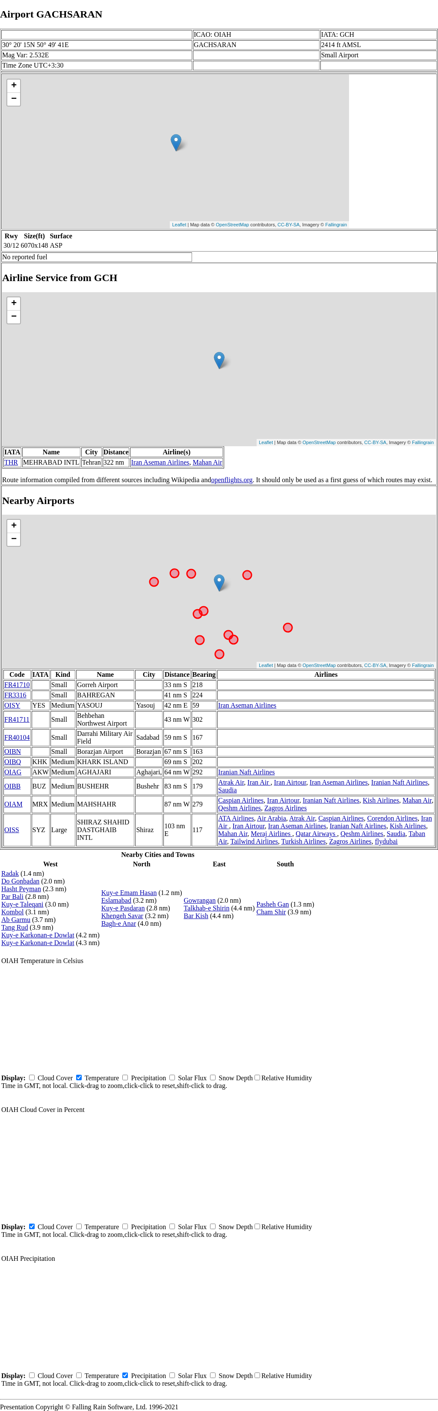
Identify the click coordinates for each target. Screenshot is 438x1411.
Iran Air (258, 782)
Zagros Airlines (285, 808)
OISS (11, 829)
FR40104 (17, 737)
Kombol (12, 912)
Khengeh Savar (122, 915)
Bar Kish (196, 915)
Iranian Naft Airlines (246, 772)
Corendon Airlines (392, 818)
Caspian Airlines (240, 800)
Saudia (227, 790)
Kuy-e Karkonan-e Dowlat (37, 935)
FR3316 (15, 695)
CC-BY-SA (289, 224)
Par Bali (12, 896)
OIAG (12, 772)
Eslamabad (116, 900)
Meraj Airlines (271, 833)
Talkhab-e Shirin (207, 908)
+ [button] (14, 86)
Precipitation (148, 1078)
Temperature (102, 1078)
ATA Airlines (236, 818)
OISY (12, 705)
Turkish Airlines (303, 841)
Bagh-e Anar (118, 923)
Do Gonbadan (20, 881)
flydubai (386, 841)
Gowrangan (200, 900)
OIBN (12, 751)
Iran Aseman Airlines (160, 462)
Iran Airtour (290, 782)
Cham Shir (271, 912)
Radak (10, 873)
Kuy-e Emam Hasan (129, 892)
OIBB (12, 786)
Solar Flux (192, 1078)
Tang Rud (14, 927)
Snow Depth (236, 1078)
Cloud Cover (55, 1078)
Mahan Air (207, 462)
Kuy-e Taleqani (22, 904)
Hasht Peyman (21, 888)
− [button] (14, 99)
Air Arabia (271, 818)
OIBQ (12, 761)
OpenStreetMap (232, 224)
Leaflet (179, 224)
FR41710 (17, 684)
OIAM (13, 804)
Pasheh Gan (273, 904)
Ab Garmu (15, 919)
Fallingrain (336, 224)
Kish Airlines (381, 800)
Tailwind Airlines (254, 841)
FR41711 (17, 719)
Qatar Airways (316, 833)
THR (11, 462)
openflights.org (231, 479)
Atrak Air (231, 782)
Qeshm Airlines (239, 808)
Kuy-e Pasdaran (123, 908)
